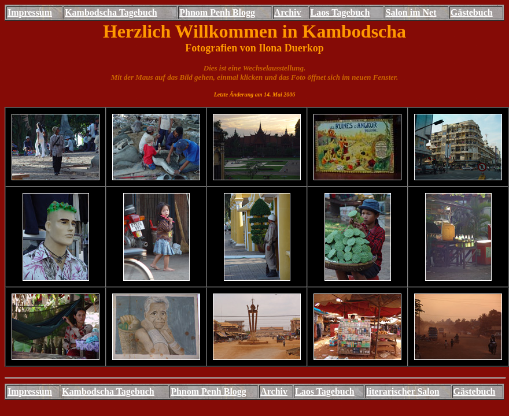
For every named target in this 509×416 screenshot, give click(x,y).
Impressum (30, 12)
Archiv (287, 12)
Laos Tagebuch (340, 12)
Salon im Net (411, 12)
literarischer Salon (402, 391)
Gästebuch (472, 12)
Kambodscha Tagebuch (111, 12)
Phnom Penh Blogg (217, 12)
